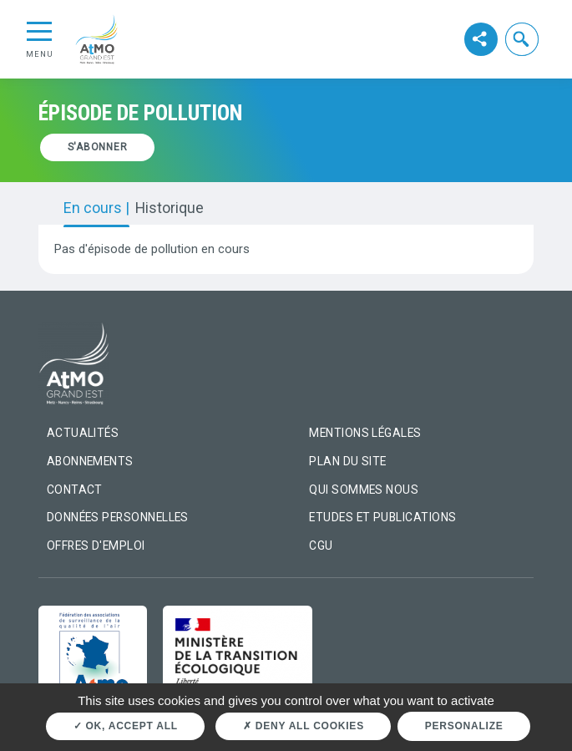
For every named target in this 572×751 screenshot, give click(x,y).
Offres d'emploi (96, 545)
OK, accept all (125, 726)
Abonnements (90, 461)
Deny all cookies (303, 726)
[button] (522, 39)
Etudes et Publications (382, 517)
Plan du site (348, 461)
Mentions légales (365, 432)
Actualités (83, 432)
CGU (320, 545)
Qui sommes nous (363, 489)
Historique (169, 208)
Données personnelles (118, 517)
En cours (94, 208)
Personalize (464, 726)
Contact (75, 489)
